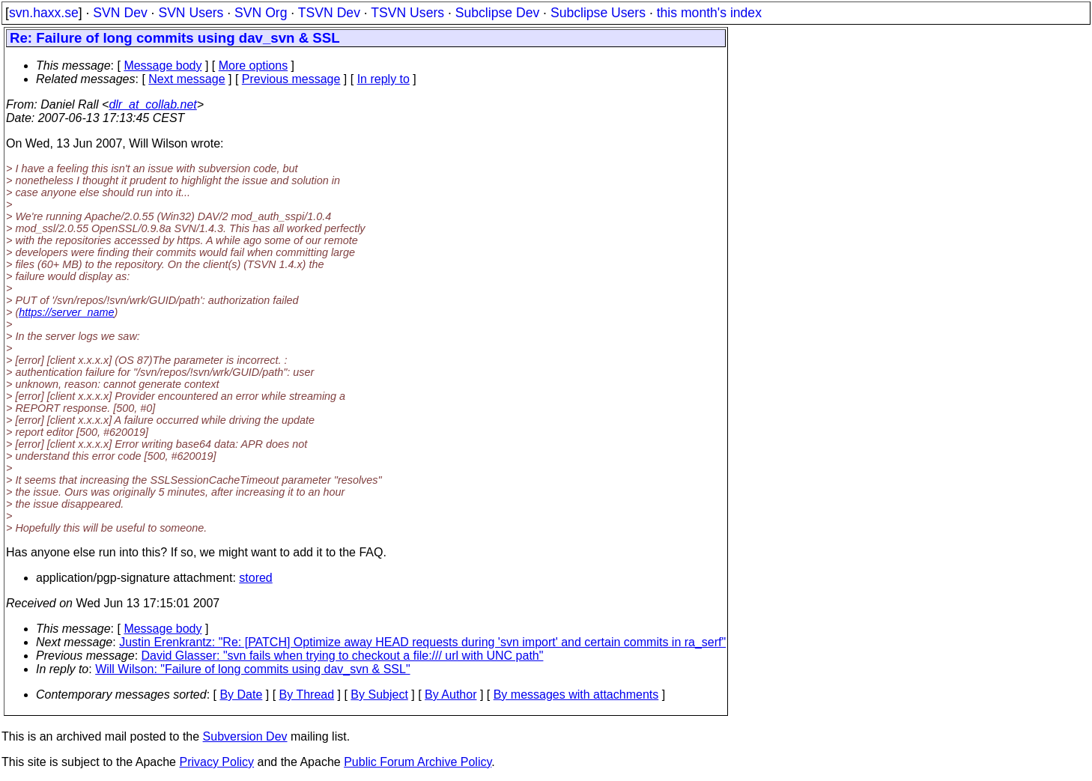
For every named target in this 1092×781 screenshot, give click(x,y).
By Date (240, 694)
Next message (186, 79)
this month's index (709, 12)
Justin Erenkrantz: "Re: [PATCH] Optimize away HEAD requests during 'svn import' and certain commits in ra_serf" (422, 642)
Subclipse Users (598, 12)
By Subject (379, 694)
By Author (450, 694)
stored (255, 577)
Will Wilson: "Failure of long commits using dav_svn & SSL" (252, 669)
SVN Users (190, 12)
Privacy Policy (216, 762)
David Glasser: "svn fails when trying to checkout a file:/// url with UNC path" (343, 655)
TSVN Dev (329, 12)
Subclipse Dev (497, 12)
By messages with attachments (576, 694)
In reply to (383, 79)
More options (253, 65)
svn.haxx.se (44, 12)
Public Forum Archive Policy (417, 762)
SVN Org (260, 12)
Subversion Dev (245, 736)
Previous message (291, 79)
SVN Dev (120, 12)
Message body (162, 65)
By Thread (307, 694)
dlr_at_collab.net (152, 104)
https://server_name (66, 312)
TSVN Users (407, 12)
